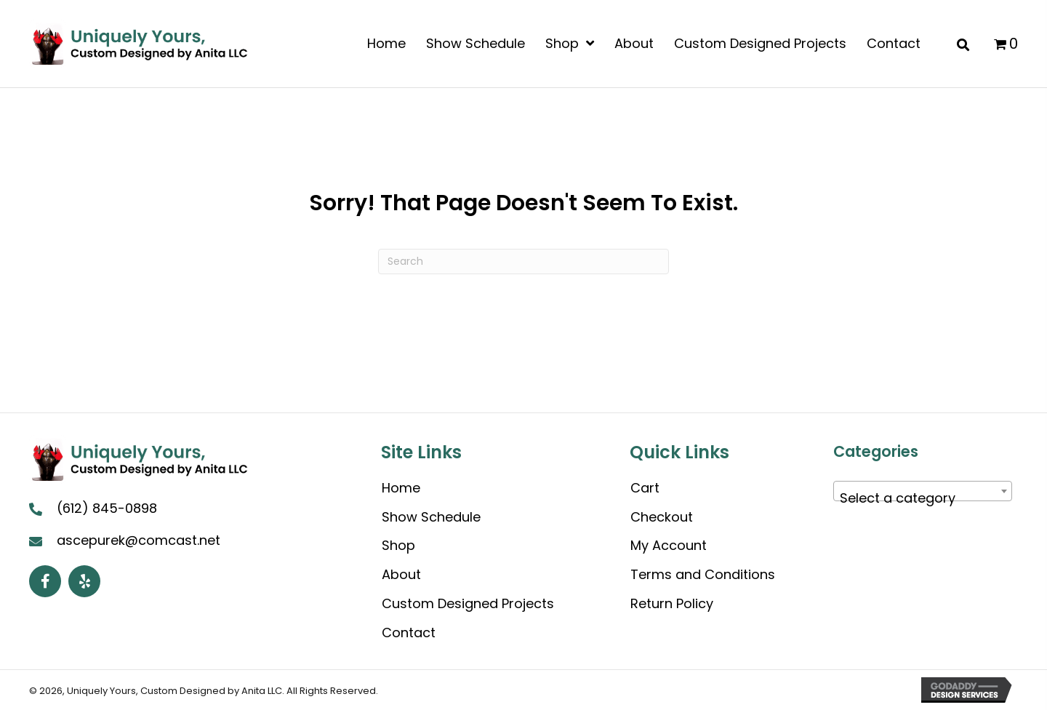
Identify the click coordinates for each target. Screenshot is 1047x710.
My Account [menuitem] (668, 545)
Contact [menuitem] (409, 632)
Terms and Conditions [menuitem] (702, 574)
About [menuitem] (401, 574)
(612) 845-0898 (107, 508)
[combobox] (922, 491)
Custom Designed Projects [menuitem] (468, 603)
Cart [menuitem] (644, 488)
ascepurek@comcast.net (138, 540)
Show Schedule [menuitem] (431, 517)
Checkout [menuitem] (661, 517)
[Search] (523, 261)
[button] (45, 581)
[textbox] (922, 498)
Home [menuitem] (401, 488)
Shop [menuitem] (398, 545)
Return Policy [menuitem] (671, 603)
